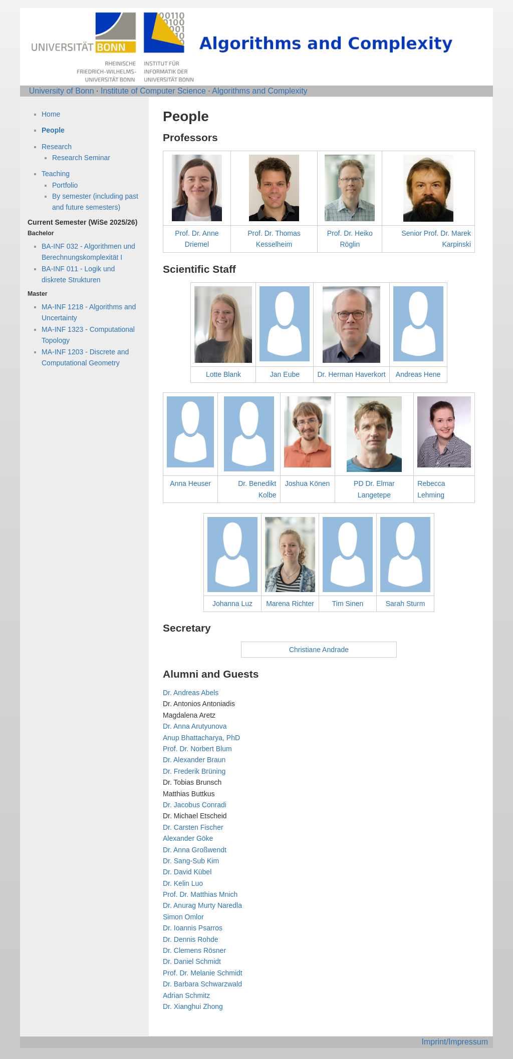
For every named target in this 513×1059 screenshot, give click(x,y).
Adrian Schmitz (186, 995)
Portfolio (65, 185)
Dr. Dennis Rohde (190, 939)
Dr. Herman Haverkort (351, 374)
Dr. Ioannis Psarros (192, 928)
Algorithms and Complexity (259, 91)
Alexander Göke (188, 838)
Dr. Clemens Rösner (194, 950)
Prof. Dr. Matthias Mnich (200, 894)
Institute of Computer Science (153, 91)
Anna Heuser (190, 483)
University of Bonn (61, 91)
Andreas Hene (418, 374)
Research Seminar (81, 158)
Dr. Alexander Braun (194, 760)
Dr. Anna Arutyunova (195, 726)
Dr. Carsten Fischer (193, 827)
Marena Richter (290, 604)
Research (57, 147)
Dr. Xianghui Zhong (193, 1006)
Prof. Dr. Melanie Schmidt (202, 973)
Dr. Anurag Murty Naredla (202, 905)
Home (51, 114)
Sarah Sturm (405, 604)
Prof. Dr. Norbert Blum (197, 749)
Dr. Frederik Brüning (194, 771)
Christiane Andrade (319, 650)
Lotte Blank (223, 374)
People (53, 130)
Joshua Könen (307, 483)
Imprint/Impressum (455, 1041)
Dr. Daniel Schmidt (192, 961)
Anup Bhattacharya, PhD (201, 738)
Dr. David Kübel (187, 872)
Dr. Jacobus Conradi (194, 805)
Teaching (56, 174)
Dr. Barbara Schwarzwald (202, 984)
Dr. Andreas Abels (190, 693)
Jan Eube (285, 374)
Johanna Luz (232, 604)
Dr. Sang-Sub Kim (191, 861)
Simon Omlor (183, 917)
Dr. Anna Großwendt (194, 850)
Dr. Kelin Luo (183, 883)
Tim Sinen (348, 604)
